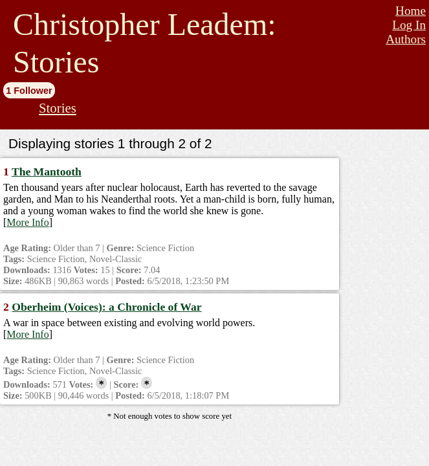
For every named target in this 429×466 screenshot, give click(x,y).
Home (410, 10)
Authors (406, 39)
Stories (57, 107)
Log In (409, 25)
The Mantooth (47, 171)
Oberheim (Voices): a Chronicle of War (106, 306)
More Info (27, 222)
